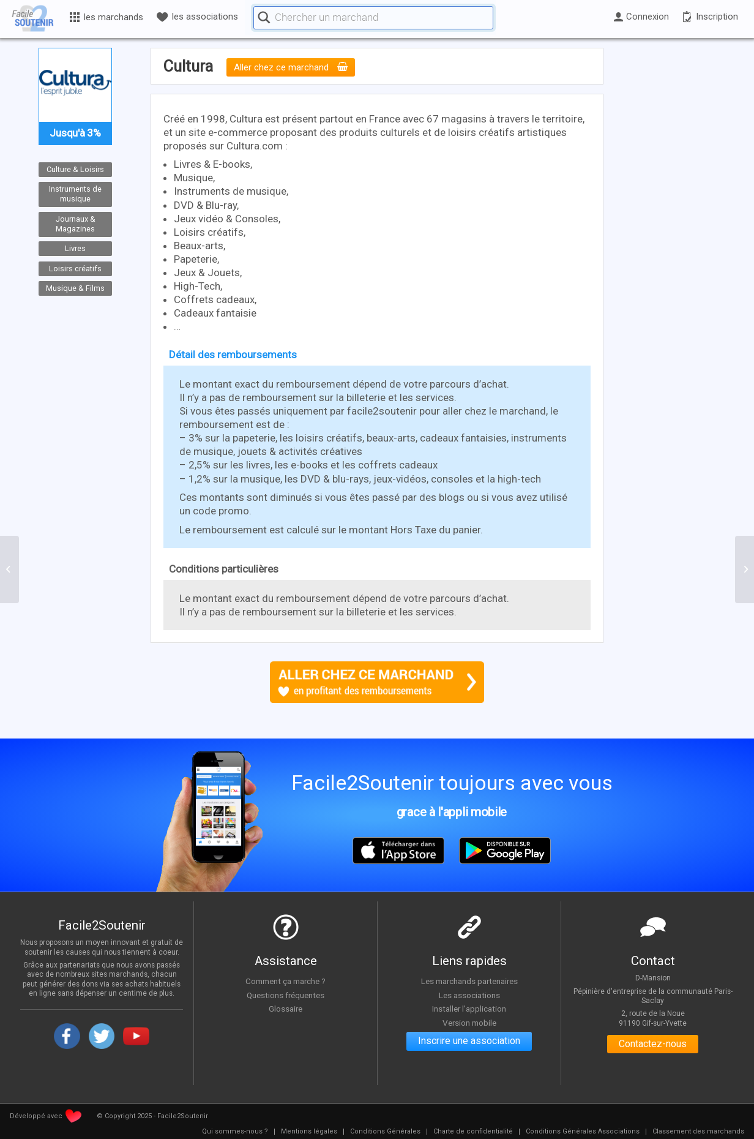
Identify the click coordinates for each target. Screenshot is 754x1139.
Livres (75, 248)
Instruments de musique (75, 194)
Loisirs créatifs (75, 268)
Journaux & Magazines (75, 223)
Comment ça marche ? (285, 981)
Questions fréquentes (285, 995)
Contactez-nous (653, 1044)
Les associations (469, 995)
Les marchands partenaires (469, 981)
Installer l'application (469, 1009)
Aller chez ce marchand (291, 67)
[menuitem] (235, 1132)
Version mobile (469, 1023)
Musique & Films (75, 288)
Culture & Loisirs (75, 169)
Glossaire (286, 1009)
